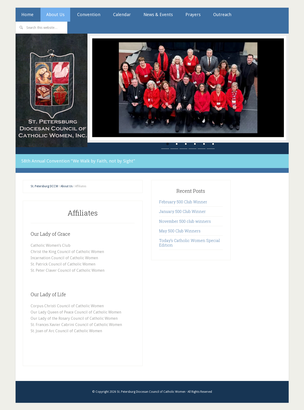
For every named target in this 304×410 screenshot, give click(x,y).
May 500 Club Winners (180, 230)
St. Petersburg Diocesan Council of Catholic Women (51, 90)
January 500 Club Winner (182, 210)
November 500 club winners (185, 220)
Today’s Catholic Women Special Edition (189, 242)
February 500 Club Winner (183, 201)
